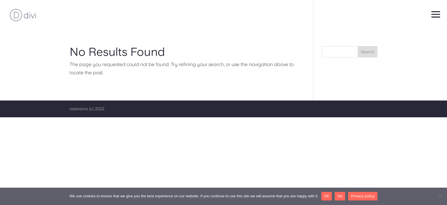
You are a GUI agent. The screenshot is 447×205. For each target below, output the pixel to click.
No (340, 196)
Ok (326, 196)
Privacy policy (363, 196)
